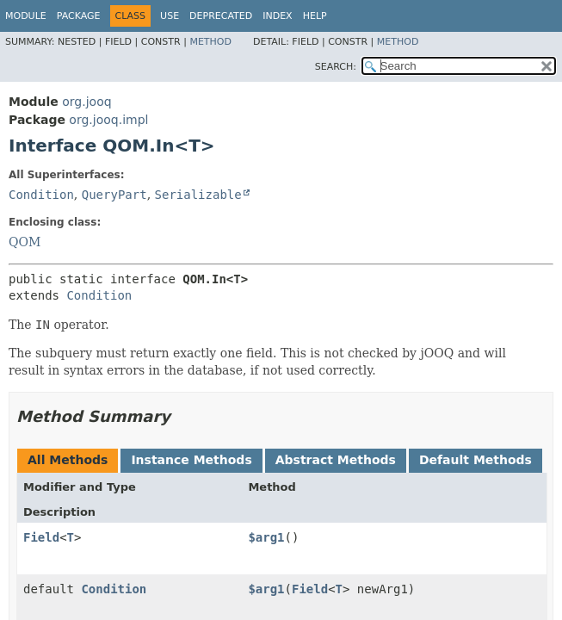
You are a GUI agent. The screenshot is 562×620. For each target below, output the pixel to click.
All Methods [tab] (68, 460)
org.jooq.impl (108, 120)
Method (210, 41)
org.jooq (86, 101)
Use (169, 16)
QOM (24, 242)
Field (41, 537)
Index (277, 16)
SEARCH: (335, 66)
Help (315, 16)
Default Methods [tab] (475, 460)
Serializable (198, 195)
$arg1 (266, 537)
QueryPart (114, 195)
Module (25, 16)
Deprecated (220, 16)
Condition (41, 195)
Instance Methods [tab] (191, 460)
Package (79, 16)
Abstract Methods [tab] (335, 460)
